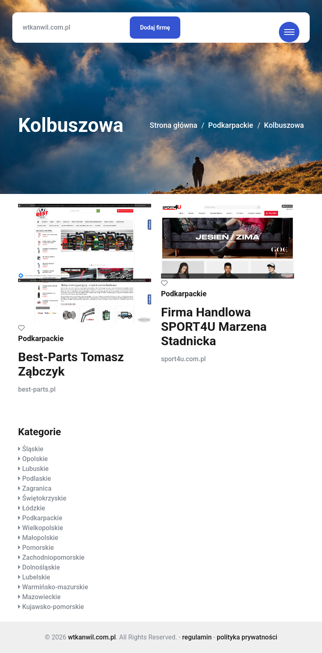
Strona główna (173, 125)
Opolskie (35, 459)
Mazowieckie (41, 597)
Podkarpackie (230, 125)
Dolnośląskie (41, 567)
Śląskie (33, 449)
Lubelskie (36, 577)
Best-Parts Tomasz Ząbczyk (71, 364)
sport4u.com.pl (183, 359)
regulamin (197, 637)
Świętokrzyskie (44, 498)
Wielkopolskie (42, 528)
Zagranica (36, 488)
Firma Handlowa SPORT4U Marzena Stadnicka (214, 326)
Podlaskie (36, 478)
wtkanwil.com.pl (46, 27)
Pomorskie (38, 547)
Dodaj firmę (155, 27)
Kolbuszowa (284, 125)
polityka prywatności (247, 637)
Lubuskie (35, 469)
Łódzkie (33, 508)
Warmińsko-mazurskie (55, 587)
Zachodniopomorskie (53, 557)
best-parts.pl (36, 389)
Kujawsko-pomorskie (53, 607)
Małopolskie (40, 538)
